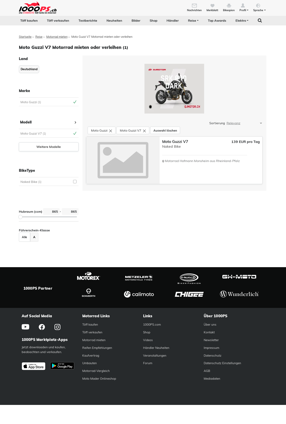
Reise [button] (192, 20)
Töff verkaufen (58, 20)
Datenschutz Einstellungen (222, 363)
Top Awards (217, 20)
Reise (39, 37)
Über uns (210, 324)
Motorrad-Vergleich (96, 371)
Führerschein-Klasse (34, 230)
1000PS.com (152, 324)
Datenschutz (212, 355)
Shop (153, 20)
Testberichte (88, 20)
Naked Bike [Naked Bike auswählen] (30, 182)
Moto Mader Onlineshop (99, 378)
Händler (173, 20)
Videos (148, 340)
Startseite (25, 37)
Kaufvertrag (90, 355)
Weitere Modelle (48, 147)
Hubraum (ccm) (30, 211)
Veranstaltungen (154, 355)
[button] (244, 7)
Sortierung (217, 123)
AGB (207, 371)
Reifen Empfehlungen (97, 348)
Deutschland (29, 69)
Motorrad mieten (57, 37)
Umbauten (89, 363)
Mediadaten (212, 378)
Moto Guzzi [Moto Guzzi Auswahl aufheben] (30, 102)
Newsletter (211, 340)
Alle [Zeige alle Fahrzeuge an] (24, 237)
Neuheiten (114, 20)
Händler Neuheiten (156, 348)
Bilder (136, 20)
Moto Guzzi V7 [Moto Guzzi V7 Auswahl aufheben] (33, 133)
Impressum (211, 348)
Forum (147, 363)
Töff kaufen (29, 20)
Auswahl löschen (165, 130)
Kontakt (209, 332)
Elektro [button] (241, 20)
